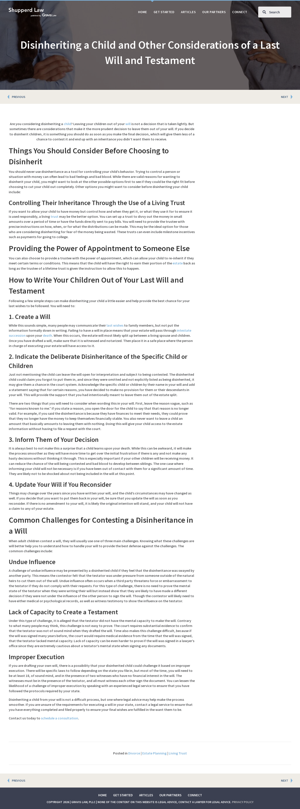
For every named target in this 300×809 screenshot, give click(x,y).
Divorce (134, 753)
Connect (195, 795)
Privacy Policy (242, 802)
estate (178, 263)
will (128, 124)
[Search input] (274, 12)
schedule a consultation (59, 718)
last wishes (115, 325)
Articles (146, 795)
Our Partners (170, 795)
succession (17, 335)
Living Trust (178, 753)
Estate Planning (154, 753)
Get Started (123, 795)
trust (54, 216)
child (67, 124)
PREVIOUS (18, 97)
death (47, 335)
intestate (184, 330)
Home (102, 795)
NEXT (284, 97)
